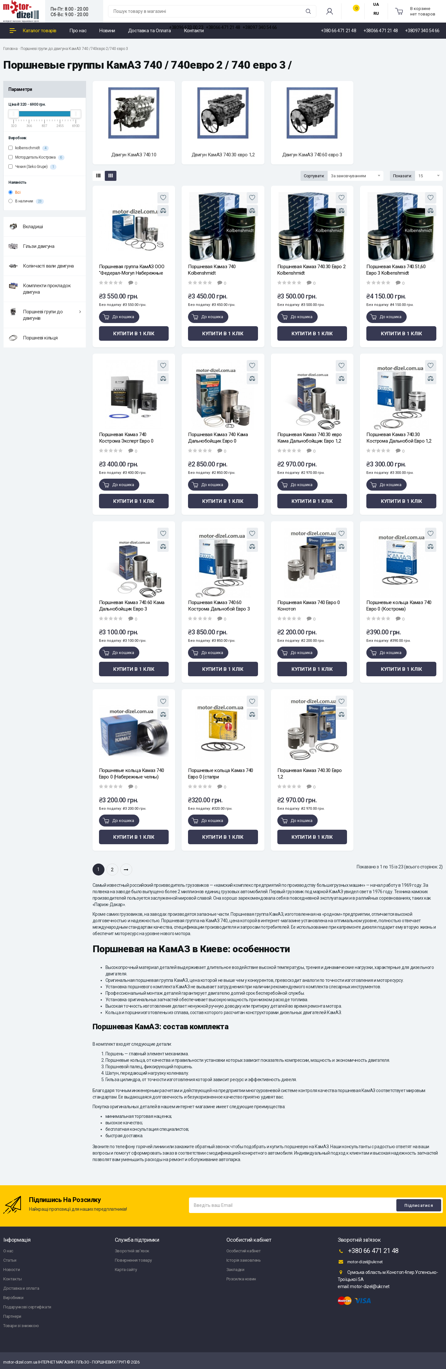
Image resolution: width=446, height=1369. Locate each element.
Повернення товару (133, 1260)
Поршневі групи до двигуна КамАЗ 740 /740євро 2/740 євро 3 (74, 48)
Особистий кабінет (243, 1250)
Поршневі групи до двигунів (44, 314)
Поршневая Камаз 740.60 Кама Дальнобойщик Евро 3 (131, 606)
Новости (11, 1269)
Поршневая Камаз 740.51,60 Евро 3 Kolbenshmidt (395, 270)
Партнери (12, 1316)
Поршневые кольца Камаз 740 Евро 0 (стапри (220, 774)
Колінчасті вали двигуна (41, 266)
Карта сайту (126, 1269)
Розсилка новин (241, 1278)
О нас (8, 1250)
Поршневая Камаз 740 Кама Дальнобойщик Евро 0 (218, 438)
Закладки (235, 1269)
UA (376, 4)
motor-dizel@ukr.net (360, 1261)
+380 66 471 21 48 (368, 1251)
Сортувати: (314, 175)
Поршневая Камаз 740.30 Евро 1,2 (309, 774)
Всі (14, 192)
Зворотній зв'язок (132, 1250)
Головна (10, 48)
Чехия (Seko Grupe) (32, 167)
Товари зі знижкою (21, 1325)
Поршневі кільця (33, 338)
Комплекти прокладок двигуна (39, 288)
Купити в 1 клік (133, 334)
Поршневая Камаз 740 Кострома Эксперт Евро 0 (126, 438)
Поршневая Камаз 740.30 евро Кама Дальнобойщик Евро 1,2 (309, 438)
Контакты (12, 1278)
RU (376, 13)
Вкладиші (25, 226)
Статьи (9, 1260)
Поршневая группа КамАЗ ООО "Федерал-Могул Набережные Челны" (131, 270)
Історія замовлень (243, 1260)
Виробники (13, 1297)
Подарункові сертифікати (27, 1307)
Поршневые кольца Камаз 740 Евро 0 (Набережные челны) (131, 774)
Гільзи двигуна (31, 246)
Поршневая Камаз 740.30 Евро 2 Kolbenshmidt (311, 270)
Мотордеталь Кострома (36, 157)
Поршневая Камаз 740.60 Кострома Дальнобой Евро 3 (219, 606)
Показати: (402, 175)
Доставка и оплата (21, 1288)
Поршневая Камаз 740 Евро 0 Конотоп (308, 606)
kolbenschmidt (28, 148)
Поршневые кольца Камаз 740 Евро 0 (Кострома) (398, 606)
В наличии (26, 201)
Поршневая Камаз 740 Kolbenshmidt (211, 270)
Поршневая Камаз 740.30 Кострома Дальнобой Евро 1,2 (398, 438)
